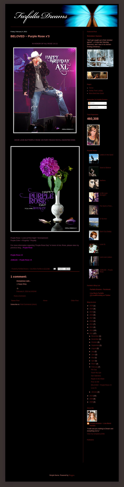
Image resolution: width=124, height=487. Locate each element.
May (93, 358)
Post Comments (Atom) (28, 304)
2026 (92, 306)
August (94, 348)
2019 (92, 312)
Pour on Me (95, 382)
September (95, 345)
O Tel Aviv (103, 219)
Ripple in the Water (97, 379)
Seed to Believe (105, 168)
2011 (92, 333)
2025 (92, 309)
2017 (92, 318)
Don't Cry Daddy (105, 231)
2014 (92, 324)
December (95, 336)
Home (45, 301)
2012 (92, 330)
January (94, 392)
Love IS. (103, 244)
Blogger (71, 475)
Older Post (74, 301)
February (94, 367)
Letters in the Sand (106, 155)
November (95, 339)
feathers (103, 180)
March (93, 364)
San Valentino (96, 376)
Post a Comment (20, 296)
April (93, 361)
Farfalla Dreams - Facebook (100, 289)
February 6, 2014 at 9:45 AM (26, 291)
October (94, 342)
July (93, 351)
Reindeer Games (94, 36)
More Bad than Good (96, 93)
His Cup (94, 370)
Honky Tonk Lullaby (96, 91)
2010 (92, 396)
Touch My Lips (96, 373)
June (93, 355)
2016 (92, 321)
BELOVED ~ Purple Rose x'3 (101, 385)
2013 (92, 327)
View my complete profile (96, 434)
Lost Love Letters (106, 257)
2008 (92, 402)
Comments (93, 107)
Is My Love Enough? (104, 194)
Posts (91, 103)
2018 (92, 315)
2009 (92, 399)
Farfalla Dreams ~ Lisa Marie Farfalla (100, 425)
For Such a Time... (106, 206)
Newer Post (15, 301)
